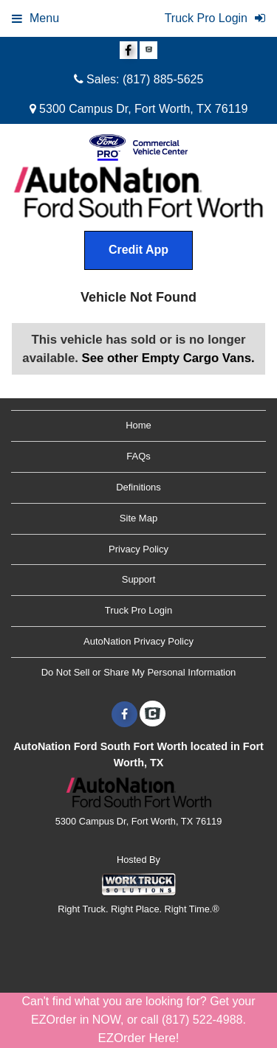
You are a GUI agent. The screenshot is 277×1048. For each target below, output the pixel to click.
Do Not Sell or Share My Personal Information (138, 672)
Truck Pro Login (138, 610)
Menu (35, 18)
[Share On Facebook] (128, 51)
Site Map (138, 518)
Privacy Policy (138, 549)
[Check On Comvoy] (148, 51)
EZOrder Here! (138, 1038)
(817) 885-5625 (163, 79)
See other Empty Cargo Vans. (168, 358)
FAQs (138, 456)
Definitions (138, 487)
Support (139, 579)
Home (138, 425)
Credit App (138, 249)
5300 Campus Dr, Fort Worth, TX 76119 (139, 109)
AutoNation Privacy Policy (138, 641)
